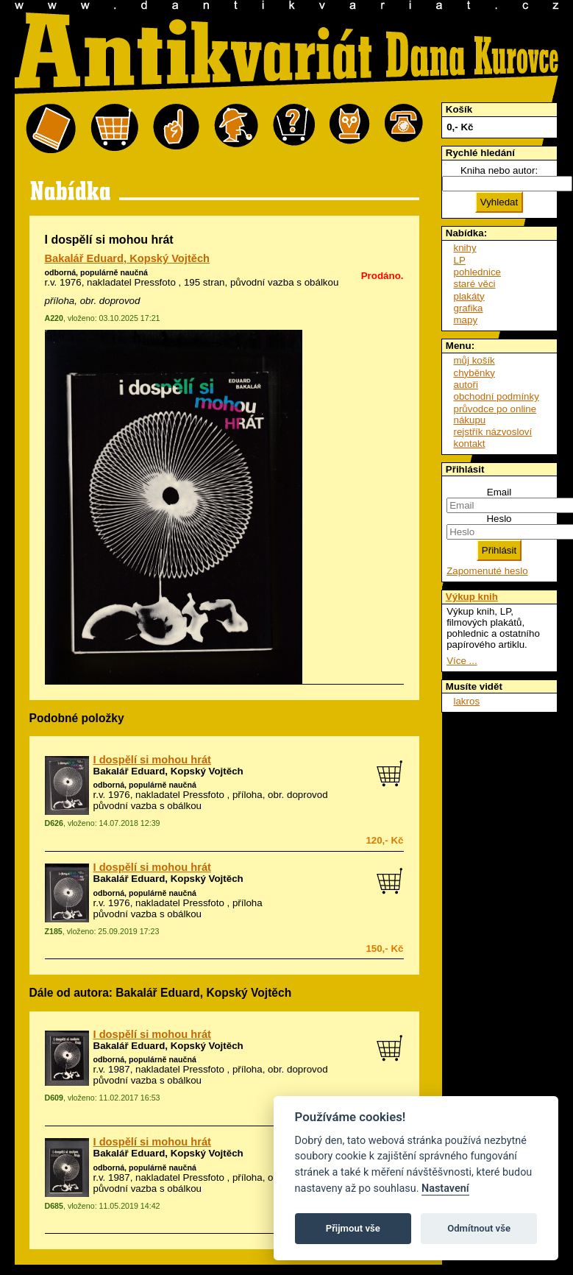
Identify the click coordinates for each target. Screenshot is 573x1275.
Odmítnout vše (478, 1228)
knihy (465, 247)
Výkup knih (472, 596)
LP (460, 260)
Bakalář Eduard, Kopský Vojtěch (127, 258)
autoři (466, 384)
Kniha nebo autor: (499, 170)
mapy (466, 319)
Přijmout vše (353, 1228)
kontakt (469, 443)
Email (499, 492)
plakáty (469, 296)
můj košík (474, 360)
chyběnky (474, 372)
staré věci (475, 283)
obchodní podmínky (496, 396)
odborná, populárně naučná (96, 272)
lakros (467, 701)
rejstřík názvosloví (493, 431)
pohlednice (477, 272)
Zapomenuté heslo (486, 570)
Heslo (498, 518)
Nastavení (445, 1188)
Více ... (461, 660)
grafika (468, 308)
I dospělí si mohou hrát (152, 760)
